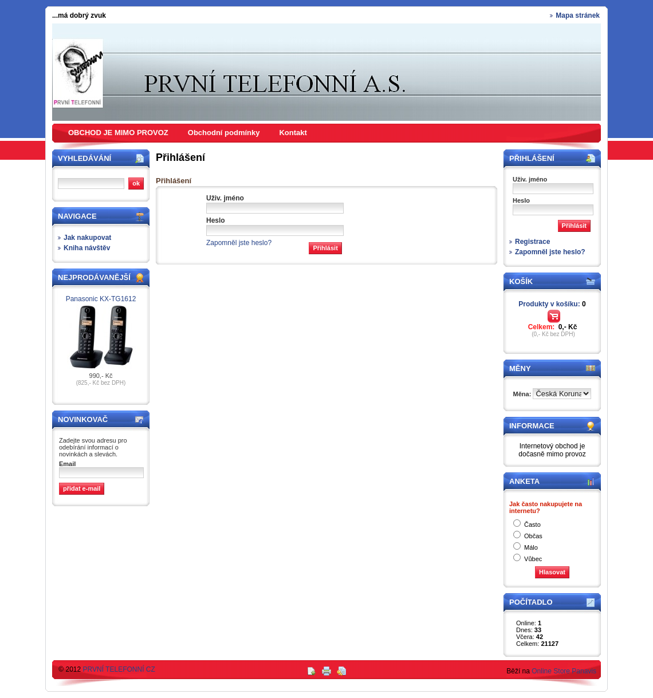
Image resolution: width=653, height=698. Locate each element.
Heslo (215, 220)
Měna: (523, 394)
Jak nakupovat (87, 238)
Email (67, 463)
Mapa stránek (578, 15)
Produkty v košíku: (551, 304)
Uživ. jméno (225, 198)
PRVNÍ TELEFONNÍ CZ (119, 669)
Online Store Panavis (564, 671)
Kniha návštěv (87, 248)
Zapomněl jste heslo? (239, 243)
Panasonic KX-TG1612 (101, 299)
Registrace (532, 242)
